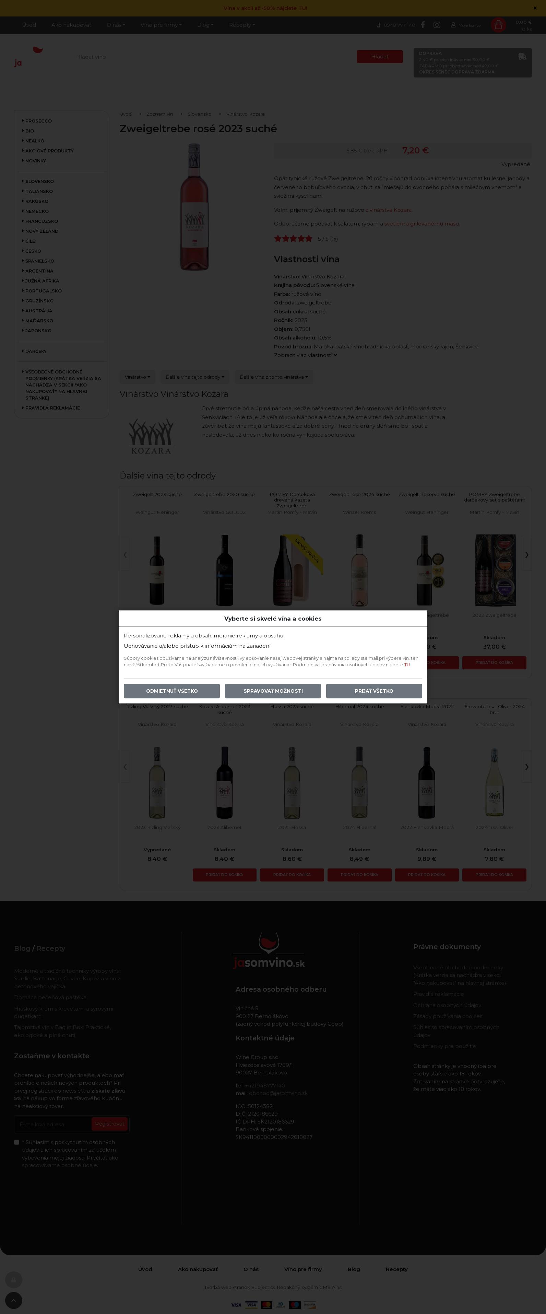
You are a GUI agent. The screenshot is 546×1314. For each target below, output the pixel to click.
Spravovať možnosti (273, 691)
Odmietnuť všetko (172, 691)
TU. (407, 665)
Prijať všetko (374, 691)
